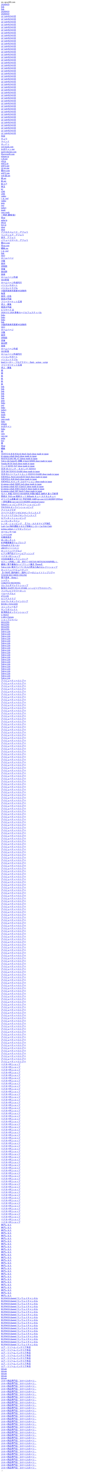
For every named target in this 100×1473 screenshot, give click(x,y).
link (2, 7)
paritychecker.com (8, 152)
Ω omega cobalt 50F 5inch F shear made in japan (21, 491)
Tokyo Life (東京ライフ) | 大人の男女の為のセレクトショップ (29, 567)
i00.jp (3, 222)
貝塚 (3, 269)
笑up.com (5, 246)
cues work (5, 212)
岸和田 (4, 266)
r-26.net (4, 159)
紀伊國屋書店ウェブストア (13, 542)
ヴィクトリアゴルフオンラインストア (18, 515)
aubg (3, 438)
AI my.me (5, 168)
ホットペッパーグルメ (11, 551)
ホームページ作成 (9, 277)
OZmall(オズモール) (10, 545)
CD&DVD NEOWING (11, 583)
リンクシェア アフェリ (12, 235)
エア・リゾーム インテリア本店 (16, 1347)
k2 (2, 189)
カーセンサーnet (8, 532)
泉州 (3, 263)
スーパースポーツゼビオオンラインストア (21, 513)
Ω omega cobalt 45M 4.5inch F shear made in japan (22, 489)
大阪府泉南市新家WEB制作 (14, 291)
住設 (3, 136)
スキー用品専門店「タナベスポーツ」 (18, 1381)
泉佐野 (4, 272)
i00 (2, 431)
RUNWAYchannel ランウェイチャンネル (19, 1298)
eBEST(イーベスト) (10, 548)
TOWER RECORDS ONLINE (14, 575)
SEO (3, 255)
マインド (5, 141)
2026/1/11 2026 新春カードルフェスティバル (21, 312)
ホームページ (7, 258)
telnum (4, 424)
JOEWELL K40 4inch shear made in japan (19, 479)
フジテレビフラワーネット (13, 591)
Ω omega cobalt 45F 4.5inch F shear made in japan (22, 486)
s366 (3, 194)
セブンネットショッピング (13, 518)
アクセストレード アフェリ (14, 232)
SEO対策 (5, 280)
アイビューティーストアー (13, 680)
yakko (3, 196)
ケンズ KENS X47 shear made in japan (18, 466)
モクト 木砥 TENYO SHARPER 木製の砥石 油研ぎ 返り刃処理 (29, 494)
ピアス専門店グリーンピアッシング (17, 553)
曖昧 (3, 448)
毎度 (3, 293)
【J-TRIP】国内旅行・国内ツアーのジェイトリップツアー (28, 572)
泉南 (3, 274)
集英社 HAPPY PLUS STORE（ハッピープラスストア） (26, 588)
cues (3, 434)
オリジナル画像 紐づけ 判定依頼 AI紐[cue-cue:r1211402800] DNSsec (32, 499)
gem (3, 203)
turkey (3, 208)
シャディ (5, 580)
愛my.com (5, 170)
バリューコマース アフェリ (14, 240)
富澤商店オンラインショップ (14, 612)
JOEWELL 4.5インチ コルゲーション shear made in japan (26, 481)
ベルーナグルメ (8, 593)
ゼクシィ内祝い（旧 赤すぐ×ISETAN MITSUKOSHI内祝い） (29, 562)
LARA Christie (7, 617)
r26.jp (3, 161)
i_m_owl (4, 198)
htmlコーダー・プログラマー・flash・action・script (24, 362)
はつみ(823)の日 (8, 16)
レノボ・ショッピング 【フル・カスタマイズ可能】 (26, 523)
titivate (4, 1369)
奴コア (4, 184)
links (3, 315)
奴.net (3, 181)
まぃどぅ (5, 144)
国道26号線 (6, 299)
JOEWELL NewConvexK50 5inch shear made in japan (24, 477)
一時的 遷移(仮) (8, 215)
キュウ (4, 139)
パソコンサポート (9, 285)
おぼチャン (6, 426)
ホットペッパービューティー (14, 570)
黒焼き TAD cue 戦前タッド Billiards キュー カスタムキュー (28, 496)
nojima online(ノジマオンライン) (16, 529)
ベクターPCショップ (10, 556)
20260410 (5, 4)
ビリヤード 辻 (7, 310)
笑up (3, 218)
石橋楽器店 (6, 537)
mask (3, 210)
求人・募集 (6, 304)
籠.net (3, 178)
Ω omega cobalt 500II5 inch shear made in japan (21, 484)
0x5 (2, 441)
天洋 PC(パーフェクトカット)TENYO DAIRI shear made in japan (30, 474)
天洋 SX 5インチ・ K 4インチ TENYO (18, 469)
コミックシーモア (9, 607)
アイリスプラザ (8, 510)
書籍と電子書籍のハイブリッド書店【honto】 (22, 564)
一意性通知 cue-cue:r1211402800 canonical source (23, 502)
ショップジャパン (9, 619)
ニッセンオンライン (10, 521)
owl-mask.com (7, 147)
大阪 (3, 261)
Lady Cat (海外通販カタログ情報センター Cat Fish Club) (26, 526)
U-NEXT (5, 615)
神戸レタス (6, 1225)
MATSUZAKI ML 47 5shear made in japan (19, 458)
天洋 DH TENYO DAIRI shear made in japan (20, 471)
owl (2, 205)
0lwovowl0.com (8, 154)
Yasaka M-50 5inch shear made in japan (17, 463)
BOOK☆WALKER (9, 604)
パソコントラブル (9, 288)
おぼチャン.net (8, 149)
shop (3, 227)
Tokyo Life (5, 631)
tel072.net (5, 166)
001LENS (5, 622)
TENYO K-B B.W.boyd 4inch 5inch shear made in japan (25, 454)
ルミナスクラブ (8, 598)
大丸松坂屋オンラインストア (14, 559)
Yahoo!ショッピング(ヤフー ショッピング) (20, 504)
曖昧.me (4, 248)
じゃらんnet (6, 534)
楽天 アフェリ (8, 237)
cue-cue (4, 436)
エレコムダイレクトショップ (14, 585)
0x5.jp (3, 225)
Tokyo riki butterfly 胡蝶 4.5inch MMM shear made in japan (26, 461)
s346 (3, 191)
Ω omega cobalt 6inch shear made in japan (19, 456)
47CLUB (5, 596)
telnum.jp (5, 156)
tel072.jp (4, 163)
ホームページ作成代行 (11, 282)
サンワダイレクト (9, 609)
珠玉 (3, 186)
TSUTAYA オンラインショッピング (17, 507)
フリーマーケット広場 (11, 301)
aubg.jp (4, 220)
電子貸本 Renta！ (9, 577)
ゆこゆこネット (8, 540)
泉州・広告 (6, 296)
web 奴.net (5, 176)
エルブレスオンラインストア (14, 601)
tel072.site (5, 173)
